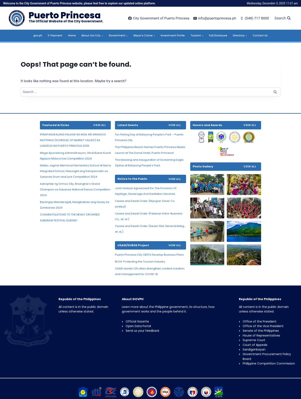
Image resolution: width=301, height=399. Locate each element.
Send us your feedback (142, 331)
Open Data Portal (138, 326)
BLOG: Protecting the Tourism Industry (140, 262)
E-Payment (55, 35)
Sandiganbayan (254, 349)
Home (72, 35)
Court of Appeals (255, 345)
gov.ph (37, 35)
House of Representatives (261, 335)
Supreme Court (254, 340)
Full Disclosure (218, 35)
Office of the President (259, 321)
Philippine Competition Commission (269, 363)
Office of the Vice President (263, 326)
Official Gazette (137, 321)
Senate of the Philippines (261, 331)
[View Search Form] (283, 18)
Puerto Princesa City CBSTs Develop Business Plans (149, 255)
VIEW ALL (99, 125)
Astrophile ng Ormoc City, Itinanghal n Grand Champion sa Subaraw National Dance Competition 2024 (75, 189)
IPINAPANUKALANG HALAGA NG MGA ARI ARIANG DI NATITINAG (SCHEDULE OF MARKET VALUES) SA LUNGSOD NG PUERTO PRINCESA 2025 (73, 140)
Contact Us (260, 35)
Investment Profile (173, 35)
